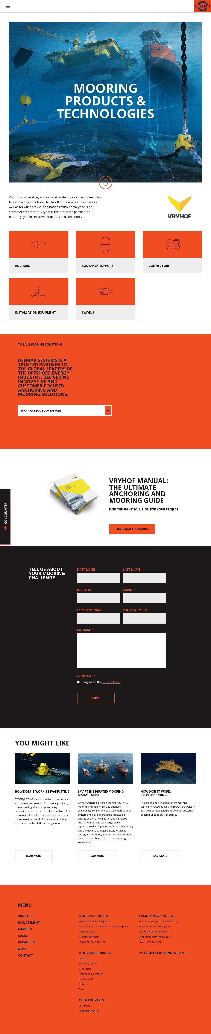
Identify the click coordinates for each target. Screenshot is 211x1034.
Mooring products (95, 953)
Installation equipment (91, 974)
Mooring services (93, 916)
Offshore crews (87, 932)
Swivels (82, 989)
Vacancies (26, 942)
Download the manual (132, 529)
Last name (131, 569)
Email (129, 590)
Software (83, 984)
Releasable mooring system (162, 953)
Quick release (86, 979)
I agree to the (102, 682)
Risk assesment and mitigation (155, 927)
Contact (25, 956)
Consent (86, 676)
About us (25, 916)
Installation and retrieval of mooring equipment (104, 927)
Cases (22, 936)
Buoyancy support (88, 964)
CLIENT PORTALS (91, 1000)
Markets (25, 929)
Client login (85, 1006)
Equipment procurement (92, 942)
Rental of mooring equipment (94, 922)
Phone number (135, 610)
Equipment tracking (89, 1011)
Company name (89, 610)
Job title (84, 590)
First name (86, 569)
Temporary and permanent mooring (158, 922)
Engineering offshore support (154, 937)
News (22, 949)
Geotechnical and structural (153, 932)
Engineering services (156, 916)
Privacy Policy (111, 682)
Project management (150, 942)
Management (29, 923)
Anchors (83, 959)
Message (85, 630)
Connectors (85, 969)
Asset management (89, 937)
